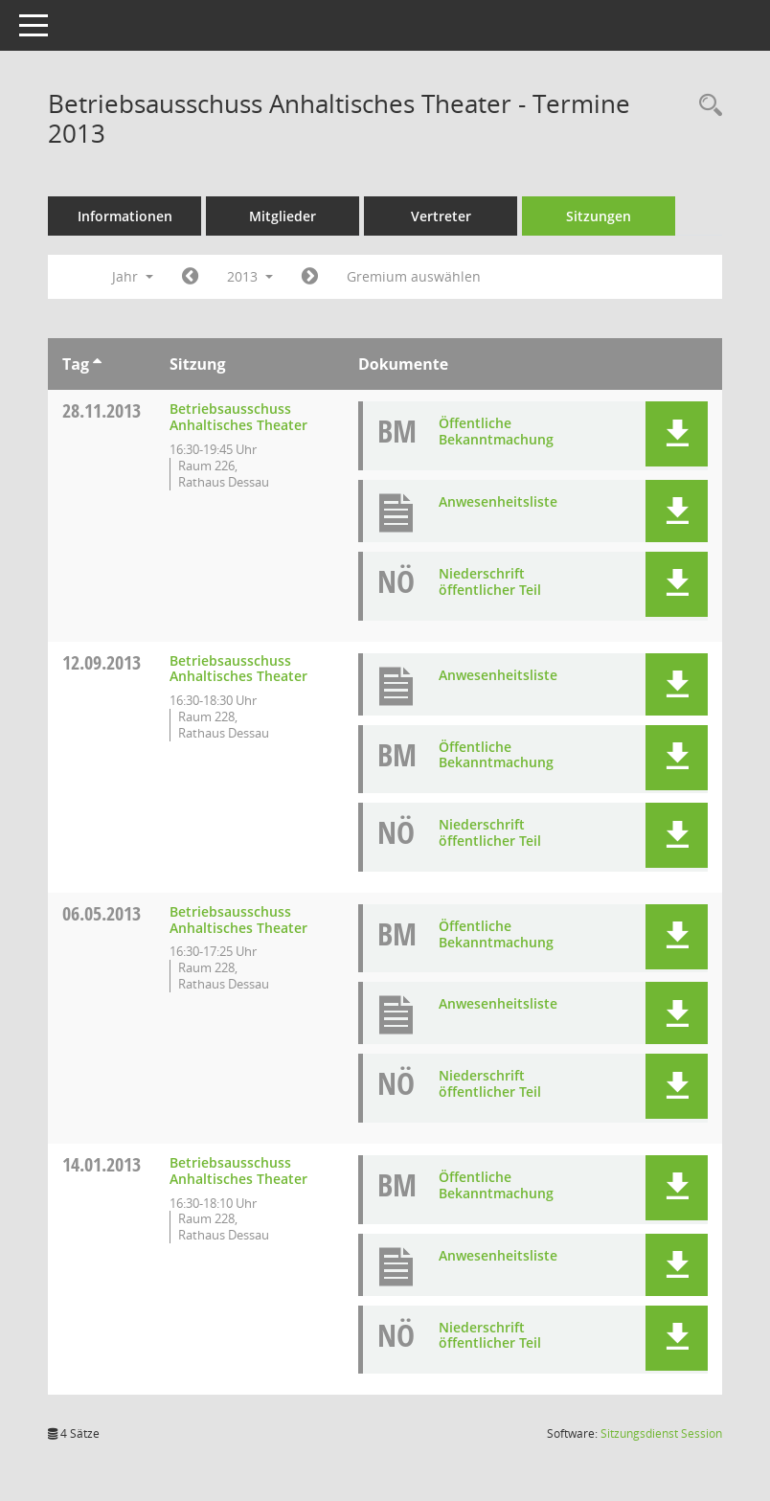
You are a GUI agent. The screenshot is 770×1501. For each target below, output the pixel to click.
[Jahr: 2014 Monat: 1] (309, 277)
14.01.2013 (101, 1164)
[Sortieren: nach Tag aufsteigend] (97, 364)
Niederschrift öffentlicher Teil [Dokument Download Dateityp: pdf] (490, 581)
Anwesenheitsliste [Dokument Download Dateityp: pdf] (498, 501)
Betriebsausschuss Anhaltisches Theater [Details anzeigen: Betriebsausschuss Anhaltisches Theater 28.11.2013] (238, 416)
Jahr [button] (132, 276)
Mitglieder (282, 216)
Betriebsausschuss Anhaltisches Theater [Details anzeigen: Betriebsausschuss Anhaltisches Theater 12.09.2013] (238, 668)
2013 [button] (250, 276)
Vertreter (441, 216)
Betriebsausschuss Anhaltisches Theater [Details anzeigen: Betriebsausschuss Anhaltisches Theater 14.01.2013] (238, 1170)
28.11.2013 (101, 410)
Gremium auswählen (414, 276)
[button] (676, 433)
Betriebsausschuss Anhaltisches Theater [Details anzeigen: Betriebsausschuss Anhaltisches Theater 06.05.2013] (238, 919)
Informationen (125, 216)
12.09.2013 (101, 662)
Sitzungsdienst (661, 1433)
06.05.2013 (101, 913)
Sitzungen (598, 216)
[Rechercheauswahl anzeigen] (706, 106)
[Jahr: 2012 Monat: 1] (190, 277)
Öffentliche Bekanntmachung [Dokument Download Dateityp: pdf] (496, 431)
